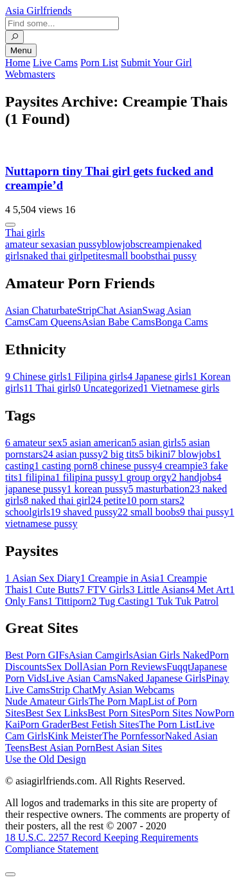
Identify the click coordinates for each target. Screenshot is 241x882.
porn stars (152, 500)
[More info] (10, 225)
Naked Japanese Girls (161, 678)
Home (17, 62)
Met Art (209, 589)
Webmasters (30, 74)
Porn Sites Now (182, 712)
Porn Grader (45, 724)
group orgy (144, 477)
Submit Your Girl (156, 62)
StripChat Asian (110, 310)
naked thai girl (52, 255)
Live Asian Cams (81, 678)
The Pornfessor (133, 736)
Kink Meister (75, 736)
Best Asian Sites (128, 747)
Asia (38, 10)
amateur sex (30, 244)
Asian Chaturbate (41, 310)
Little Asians (160, 589)
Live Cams (55, 62)
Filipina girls (97, 376)
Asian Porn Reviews (124, 666)
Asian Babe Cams (119, 321)
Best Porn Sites (118, 712)
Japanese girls (159, 376)
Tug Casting (120, 601)
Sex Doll (64, 666)
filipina (36, 477)
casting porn (63, 465)
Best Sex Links (56, 712)
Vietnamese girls (181, 388)
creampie (158, 244)
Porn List (99, 62)
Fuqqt (178, 666)
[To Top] (10, 874)
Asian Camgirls (101, 655)
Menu (20, 50)
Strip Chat (71, 689)
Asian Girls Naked (171, 655)
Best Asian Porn (62, 747)
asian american (97, 442)
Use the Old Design (45, 759)
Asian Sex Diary (42, 578)
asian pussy (78, 244)
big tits (121, 454)
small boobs (130, 255)
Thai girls (25, 232)
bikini (154, 454)
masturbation (159, 488)
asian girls (156, 442)
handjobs (194, 477)
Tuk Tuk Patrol (184, 601)
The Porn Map (118, 701)
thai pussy (175, 255)
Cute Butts (54, 589)
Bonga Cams (181, 321)
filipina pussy (87, 477)
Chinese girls (36, 376)
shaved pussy (84, 511)
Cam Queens (54, 321)
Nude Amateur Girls (47, 701)
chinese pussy (125, 465)
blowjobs (120, 244)
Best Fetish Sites (105, 724)
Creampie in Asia (119, 578)
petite (94, 255)
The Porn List (167, 724)
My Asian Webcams (133, 689)
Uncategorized (109, 388)
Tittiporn (69, 601)
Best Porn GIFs (37, 655)
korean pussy (98, 488)
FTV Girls (105, 589)
